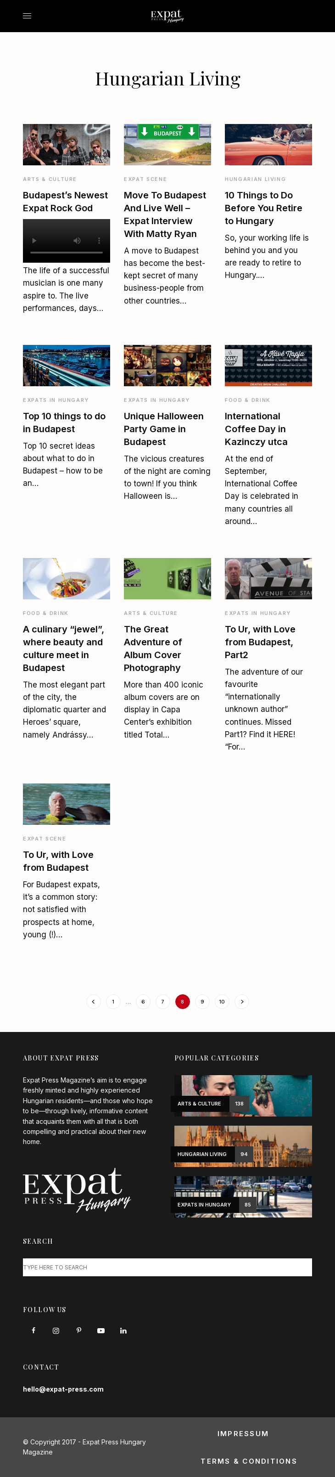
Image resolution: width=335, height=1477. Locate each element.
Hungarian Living (255, 179)
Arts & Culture (50, 179)
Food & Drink (248, 400)
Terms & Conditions (249, 1461)
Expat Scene (145, 179)
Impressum (243, 1433)
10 (222, 1001)
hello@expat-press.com (63, 1389)
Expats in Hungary (56, 400)
